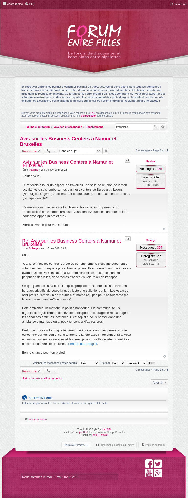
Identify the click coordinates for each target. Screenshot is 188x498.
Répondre (29, 151)
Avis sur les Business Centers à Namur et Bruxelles (68, 163)
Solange (151, 240)
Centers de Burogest (82, 344)
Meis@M (106, 429)
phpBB (82, 432)
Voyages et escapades (67, 126)
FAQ (92, 113)
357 (160, 247)
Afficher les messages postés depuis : (66, 362)
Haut (164, 229)
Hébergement (94, 126)
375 (159, 169)
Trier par (112, 362)
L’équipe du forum (154, 445)
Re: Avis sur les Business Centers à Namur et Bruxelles (71, 242)
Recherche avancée (162, 127)
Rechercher (155, 127)
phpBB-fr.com (100, 435)
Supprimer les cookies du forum (117, 445)
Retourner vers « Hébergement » (42, 378)
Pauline (150, 161)
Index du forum (38, 126)
